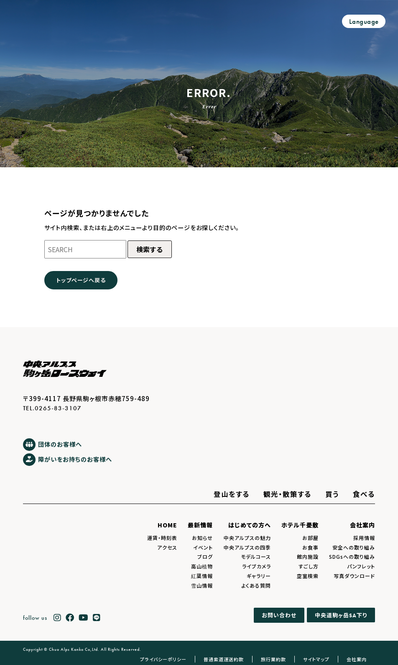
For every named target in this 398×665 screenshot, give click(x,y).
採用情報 (364, 537)
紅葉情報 (202, 575)
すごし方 (308, 566)
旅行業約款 (273, 659)
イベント (203, 547)
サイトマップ (316, 659)
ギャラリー (259, 575)
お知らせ (202, 537)
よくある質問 (256, 585)
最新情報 (200, 525)
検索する (149, 249)
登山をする (232, 494)
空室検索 (308, 575)
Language (364, 21)
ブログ (205, 556)
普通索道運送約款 (224, 659)
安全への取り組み (353, 547)
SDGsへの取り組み (352, 556)
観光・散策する (287, 494)
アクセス (167, 547)
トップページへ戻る (81, 280)
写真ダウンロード (354, 575)
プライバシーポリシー (163, 659)
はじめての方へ (249, 525)
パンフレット (361, 566)
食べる (364, 494)
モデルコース (256, 556)
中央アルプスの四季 (247, 547)
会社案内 (362, 525)
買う (332, 494)
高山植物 (202, 566)
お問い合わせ (279, 615)
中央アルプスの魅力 (247, 537)
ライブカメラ (256, 566)
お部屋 (310, 537)
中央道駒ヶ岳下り (341, 615)
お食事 (310, 547)
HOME (167, 525)
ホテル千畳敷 (300, 525)
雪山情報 (202, 585)
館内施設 (308, 556)
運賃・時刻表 (162, 537)
